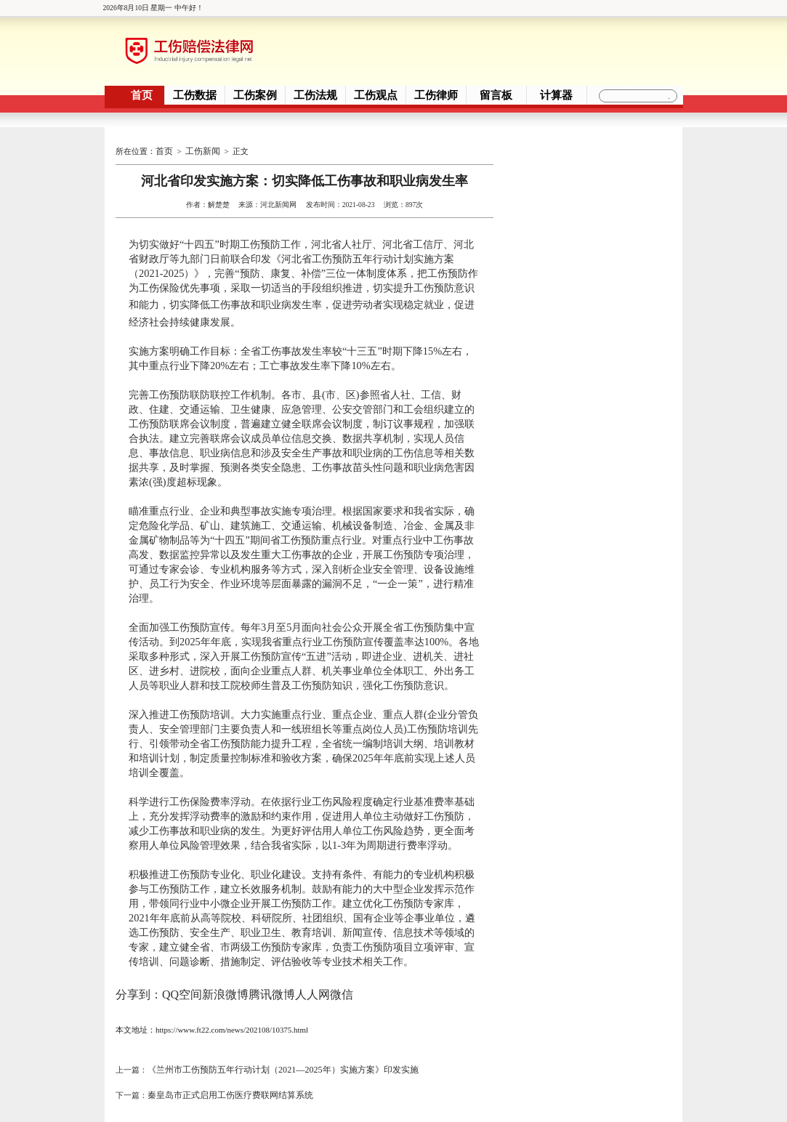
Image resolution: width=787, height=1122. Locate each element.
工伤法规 (315, 95)
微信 (341, 985)
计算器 (556, 95)
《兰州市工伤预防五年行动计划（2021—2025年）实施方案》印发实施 (271, 1057)
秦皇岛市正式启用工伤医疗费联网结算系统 (223, 1076)
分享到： (139, 985)
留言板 (496, 95)
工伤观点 (375, 95)
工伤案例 (255, 95)
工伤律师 (436, 95)
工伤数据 (195, 95)
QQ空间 (182, 985)
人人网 (312, 985)
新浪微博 (225, 985)
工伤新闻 (200, 149)
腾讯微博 (272, 985)
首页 (142, 95)
